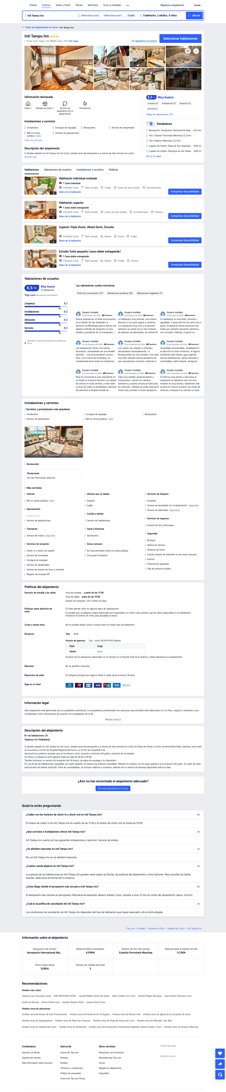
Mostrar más (30, 157)
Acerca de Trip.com (69, 1052)
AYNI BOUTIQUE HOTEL (65, 996)
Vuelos (33, 5)
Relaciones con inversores (111, 1052)
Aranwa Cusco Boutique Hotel (36, 996)
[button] (127, 5)
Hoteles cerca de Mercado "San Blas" (154, 1020)
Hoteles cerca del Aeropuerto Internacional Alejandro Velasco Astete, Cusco (125, 1027)
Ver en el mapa (153, 156)
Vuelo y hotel (63, 5)
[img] (58, 68)
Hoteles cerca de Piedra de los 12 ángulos (90, 1014)
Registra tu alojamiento (110, 1068)
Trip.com (130, 928)
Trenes (79, 5)
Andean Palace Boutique (150, 996)
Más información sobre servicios (37, 1063)
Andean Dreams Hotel (73, 1002)
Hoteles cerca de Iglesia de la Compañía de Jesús (166, 1014)
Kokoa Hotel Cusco (51, 1002)
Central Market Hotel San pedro (94, 996)
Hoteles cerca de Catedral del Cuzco (39, 1027)
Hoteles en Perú (156, 928)
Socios (102, 1063)
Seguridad (104, 1073)
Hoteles (46, 5)
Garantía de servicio (31, 1057)
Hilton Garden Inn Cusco (123, 996)
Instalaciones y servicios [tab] (90, 169)
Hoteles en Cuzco (175, 928)
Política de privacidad (70, 1073)
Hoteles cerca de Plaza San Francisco (73, 1020)
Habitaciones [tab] (31, 169)
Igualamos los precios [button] (146, 41)
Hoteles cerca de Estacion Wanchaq (181, 1027)
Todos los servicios (33, 140)
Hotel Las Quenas (30, 1002)
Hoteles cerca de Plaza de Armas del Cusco (114, 1020)
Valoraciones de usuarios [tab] (58, 169)
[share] (220, 1064)
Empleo (64, 1063)
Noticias (64, 1057)
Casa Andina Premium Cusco (178, 996)
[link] (172, 5)
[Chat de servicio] (220, 1074)
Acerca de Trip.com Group (72, 1078)
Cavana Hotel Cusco (95, 1002)
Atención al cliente (31, 1052)
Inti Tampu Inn (36, 36)
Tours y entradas (112, 5)
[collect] (220, 1053)
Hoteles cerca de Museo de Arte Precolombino (44, 1014)
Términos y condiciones (71, 1068)
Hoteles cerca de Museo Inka (126, 1014)
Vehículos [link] (93, 5)
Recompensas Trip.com (110, 1057)
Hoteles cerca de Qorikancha (72, 1027)
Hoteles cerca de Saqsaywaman (37, 1020)
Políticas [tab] (113, 169)
